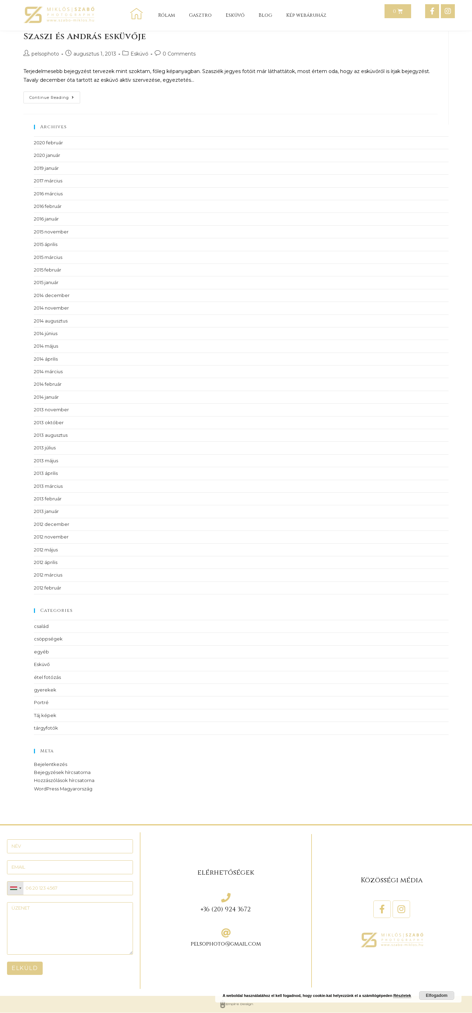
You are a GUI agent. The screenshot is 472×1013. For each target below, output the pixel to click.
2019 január (46, 168)
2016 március (48, 193)
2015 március (48, 257)
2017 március (48, 180)
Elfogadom (437, 995)
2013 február (48, 498)
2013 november (51, 409)
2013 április (46, 473)
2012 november (51, 537)
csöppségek (48, 639)
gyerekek (45, 690)
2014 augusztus (51, 321)
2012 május (46, 549)
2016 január (46, 219)
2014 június (45, 333)
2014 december (52, 295)
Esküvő (235, 15)
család (41, 626)
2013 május (46, 460)
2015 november (51, 231)
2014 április (46, 359)
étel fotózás (47, 677)
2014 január (46, 397)
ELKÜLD (25, 968)
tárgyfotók (46, 728)
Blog (265, 15)
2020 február (48, 142)
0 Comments (179, 54)
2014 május (46, 346)
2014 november (51, 308)
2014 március (48, 371)
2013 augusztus (51, 435)
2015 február (47, 270)
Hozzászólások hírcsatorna (64, 780)
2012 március (48, 575)
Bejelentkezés (50, 764)
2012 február (47, 588)
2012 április (45, 562)
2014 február (48, 384)
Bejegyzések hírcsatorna (62, 772)
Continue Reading (54, 96)
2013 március (48, 486)
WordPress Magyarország (63, 788)
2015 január (46, 282)
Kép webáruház (306, 15)
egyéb (41, 651)
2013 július (45, 447)
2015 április (45, 244)
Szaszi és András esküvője (84, 36)
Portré (41, 702)
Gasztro (200, 15)
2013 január (46, 511)
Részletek (402, 995)
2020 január (47, 155)
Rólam (166, 15)
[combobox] (15, 888)
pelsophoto (45, 54)
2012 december (51, 524)
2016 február (48, 206)
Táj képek (45, 715)
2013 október (49, 422)
